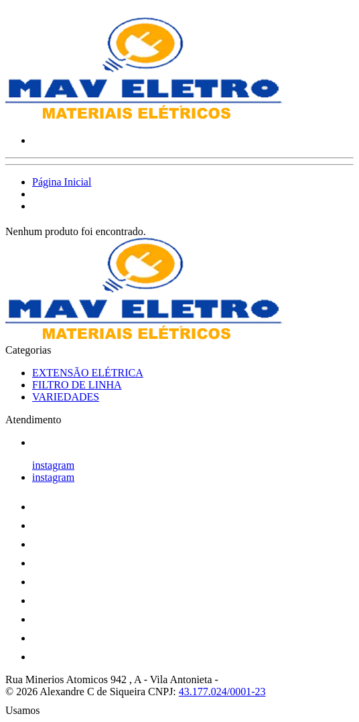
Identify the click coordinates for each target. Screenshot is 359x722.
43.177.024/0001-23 (222, 691)
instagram (53, 465)
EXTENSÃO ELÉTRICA (87, 372)
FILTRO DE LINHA (77, 384)
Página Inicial (61, 182)
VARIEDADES (65, 397)
